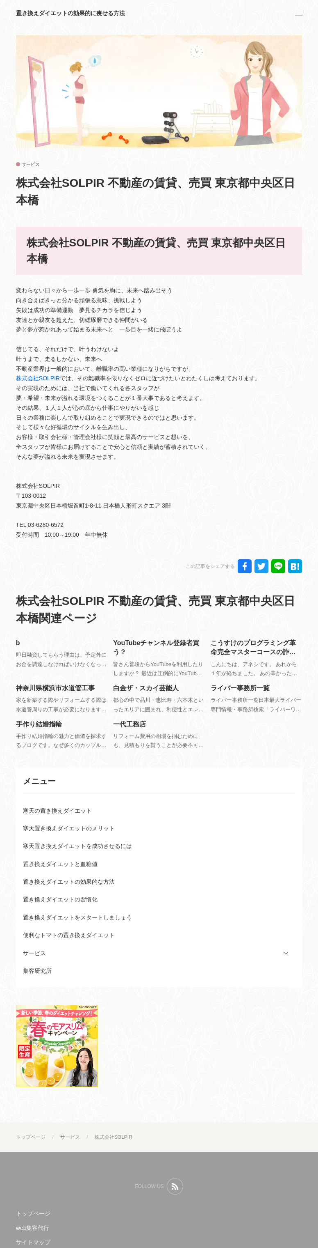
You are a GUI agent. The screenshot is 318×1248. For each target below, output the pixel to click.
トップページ (33, 1213)
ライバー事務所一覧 (240, 688)
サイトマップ (33, 1242)
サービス (31, 164)
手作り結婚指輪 (39, 724)
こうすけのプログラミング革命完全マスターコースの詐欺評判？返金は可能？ (253, 652)
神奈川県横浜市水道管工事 (55, 688)
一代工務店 (129, 724)
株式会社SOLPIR (38, 378)
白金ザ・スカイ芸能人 (146, 688)
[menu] (296, 13)
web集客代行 (33, 1228)
